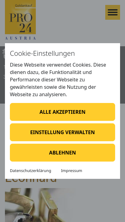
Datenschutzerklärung (30, 170)
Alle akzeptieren (62, 112)
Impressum (71, 170)
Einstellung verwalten (62, 132)
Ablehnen (62, 152)
